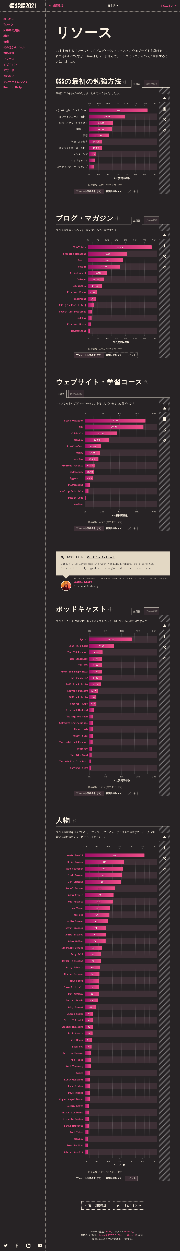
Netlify (128, 1231)
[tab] (136, 84)
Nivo (108, 1231)
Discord (131, 1235)
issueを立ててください (111, 1235)
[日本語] (113, 5)
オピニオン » (129, 1205)
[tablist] (150, 83)
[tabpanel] (113, 141)
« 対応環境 (95, 1205)
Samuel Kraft (66, 586)
